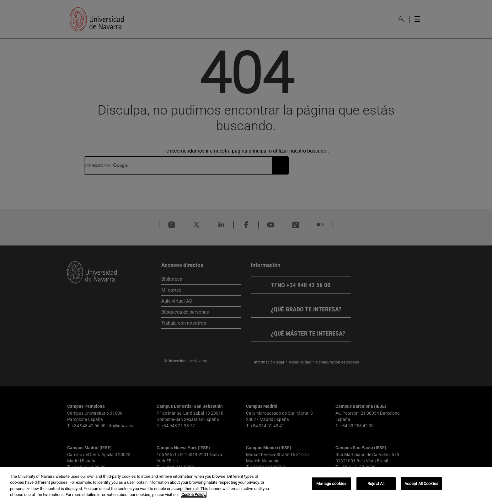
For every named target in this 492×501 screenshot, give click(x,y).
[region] (246, 484)
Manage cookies (331, 483)
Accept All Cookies (421, 483)
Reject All (375, 483)
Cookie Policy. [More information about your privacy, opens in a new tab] (193, 494)
